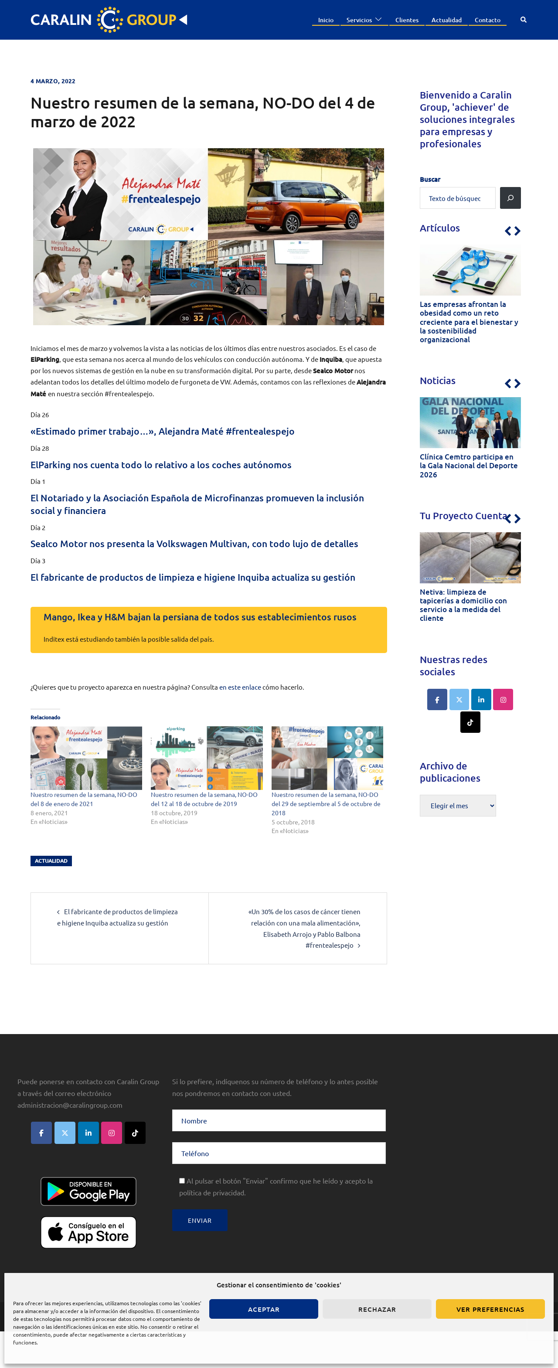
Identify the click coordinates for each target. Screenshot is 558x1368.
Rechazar (377, 1309)
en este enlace (240, 724)
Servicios (359, 20)
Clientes (406, 20)
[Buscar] (510, 198)
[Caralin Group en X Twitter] (460, 697)
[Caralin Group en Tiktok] (470, 719)
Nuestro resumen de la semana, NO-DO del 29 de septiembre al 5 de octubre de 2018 (326, 841)
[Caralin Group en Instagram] (503, 697)
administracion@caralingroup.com (69, 1141)
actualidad (51, 898)
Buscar (430, 179)
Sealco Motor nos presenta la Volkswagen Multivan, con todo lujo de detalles (196, 549)
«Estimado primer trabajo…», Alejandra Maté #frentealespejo (182, 430)
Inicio (325, 20)
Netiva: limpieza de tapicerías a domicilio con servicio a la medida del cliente (463, 603)
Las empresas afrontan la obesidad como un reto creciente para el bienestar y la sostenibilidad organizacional (469, 321)
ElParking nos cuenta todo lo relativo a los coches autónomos (179, 464)
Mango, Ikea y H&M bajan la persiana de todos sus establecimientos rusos (207, 648)
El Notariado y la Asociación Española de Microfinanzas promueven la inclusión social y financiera (198, 503)
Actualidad (447, 20)
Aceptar (264, 1309)
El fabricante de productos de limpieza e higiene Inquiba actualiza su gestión (197, 595)
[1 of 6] (468, 298)
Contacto (487, 20)
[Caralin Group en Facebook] (438, 697)
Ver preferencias (490, 1309)
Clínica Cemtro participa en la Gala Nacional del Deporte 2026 (469, 464)
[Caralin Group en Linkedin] (481, 697)
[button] (524, 20)
